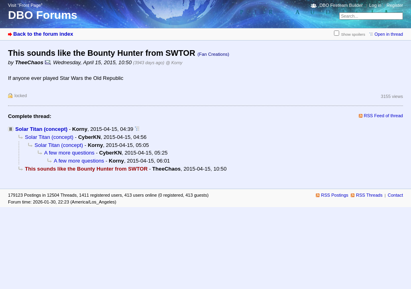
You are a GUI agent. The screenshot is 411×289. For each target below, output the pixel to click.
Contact (395, 195)
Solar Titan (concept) (41, 129)
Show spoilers (353, 34)
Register (395, 5)
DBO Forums (42, 15)
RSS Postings (334, 195)
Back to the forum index (43, 34)
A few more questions (69, 153)
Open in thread (388, 34)
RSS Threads (369, 195)
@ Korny (174, 62)
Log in (375, 5)
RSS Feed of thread (383, 115)
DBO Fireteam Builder (341, 5)
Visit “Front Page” (25, 5)
